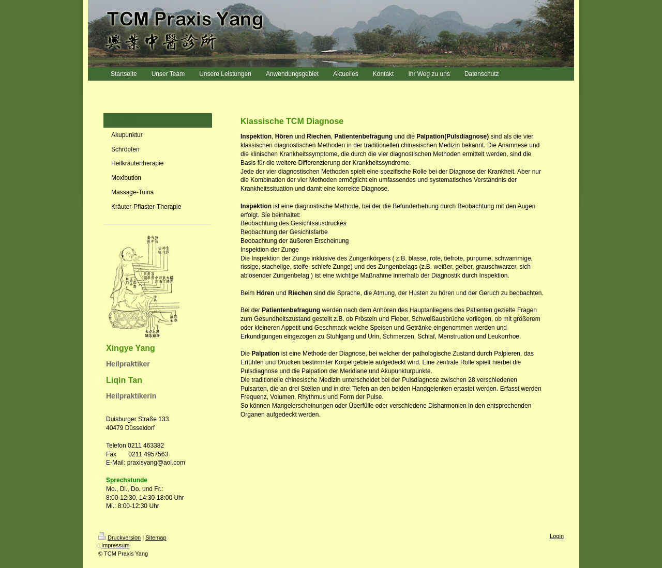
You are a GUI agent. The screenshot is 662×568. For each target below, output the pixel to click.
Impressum (115, 545)
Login (557, 536)
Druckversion (119, 537)
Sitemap (155, 537)
